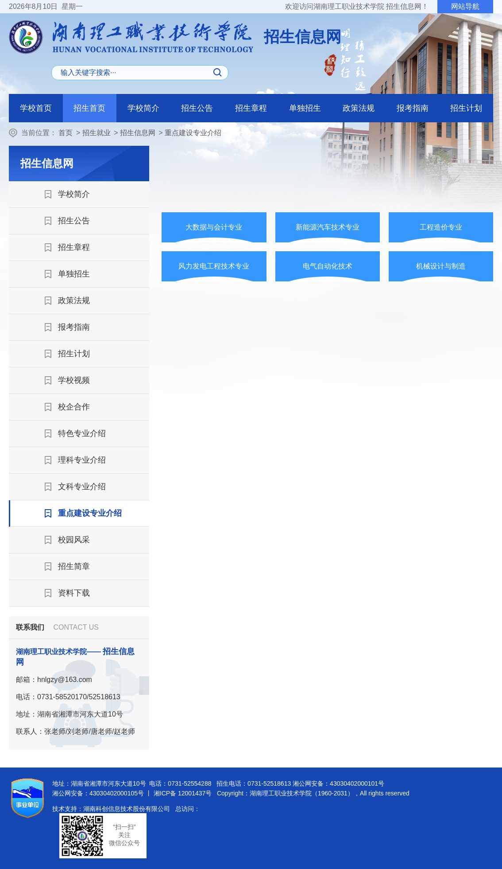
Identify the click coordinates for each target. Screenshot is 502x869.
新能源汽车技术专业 (327, 227)
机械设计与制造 (441, 266)
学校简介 (143, 108)
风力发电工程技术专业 (213, 266)
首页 (65, 132)
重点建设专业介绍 (193, 132)
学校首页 (36, 108)
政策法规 (359, 108)
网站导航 (465, 6)
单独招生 (305, 108)
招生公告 (197, 108)
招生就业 (96, 132)
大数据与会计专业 (213, 227)
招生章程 (251, 108)
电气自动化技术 (327, 266)
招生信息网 (137, 132)
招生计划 (466, 108)
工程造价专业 (441, 227)
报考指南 (413, 108)
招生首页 (89, 108)
